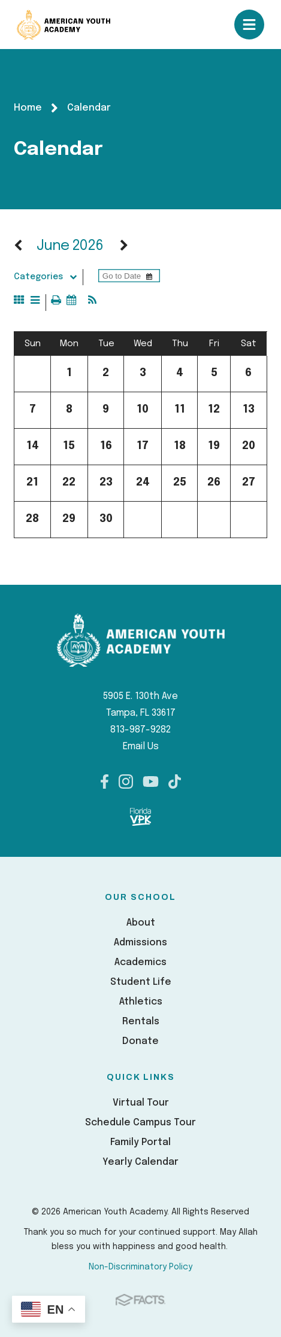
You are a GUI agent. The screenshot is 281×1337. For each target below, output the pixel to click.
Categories (48, 277)
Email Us (141, 746)
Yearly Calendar (140, 1162)
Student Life (140, 982)
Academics (140, 962)
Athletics (140, 1002)
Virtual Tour (141, 1103)
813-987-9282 (140, 730)
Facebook (104, 781)
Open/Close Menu (249, 24)
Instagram (126, 781)
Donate (140, 1041)
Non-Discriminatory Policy (140, 1267)
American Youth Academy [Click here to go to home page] (63, 24)
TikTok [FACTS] (174, 781)
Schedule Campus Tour (140, 1123)
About (140, 923)
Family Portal (140, 1142)
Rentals (140, 1022)
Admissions (140, 943)
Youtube (151, 781)
